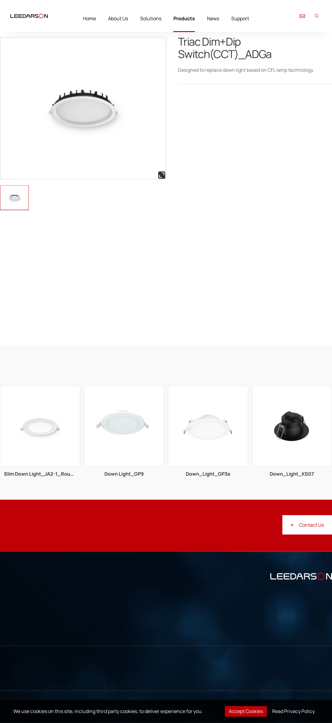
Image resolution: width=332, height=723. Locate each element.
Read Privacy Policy (293, 711)
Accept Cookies (246, 711)
